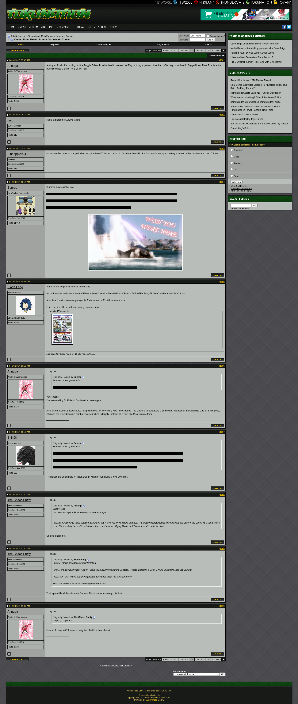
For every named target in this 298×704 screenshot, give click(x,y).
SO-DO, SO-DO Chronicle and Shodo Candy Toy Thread (259, 123)
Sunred (12, 187)
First (166, 50)
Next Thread (124, 665)
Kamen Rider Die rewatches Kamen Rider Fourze (256, 102)
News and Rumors (64, 36)
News (23, 27)
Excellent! (238, 150)
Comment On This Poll (241, 188)
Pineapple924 (16, 154)
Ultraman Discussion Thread (245, 114)
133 (202, 50)
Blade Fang (15, 287)
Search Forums (239, 198)
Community (104, 44)
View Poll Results (239, 186)
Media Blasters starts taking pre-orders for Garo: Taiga (258, 48)
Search (208, 44)
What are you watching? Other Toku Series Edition (256, 97)
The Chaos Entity (19, 500)
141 (208, 50)
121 (176, 50)
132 (197, 50)
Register (55, 44)
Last (218, 50)
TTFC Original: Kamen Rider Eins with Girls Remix (256, 62)
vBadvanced (151, 700)
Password (183, 40)
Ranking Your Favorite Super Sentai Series (252, 52)
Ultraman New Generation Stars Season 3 (252, 57)
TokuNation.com (18, 36)
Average (238, 163)
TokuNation (33, 36)
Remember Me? (216, 36)
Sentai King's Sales (240, 128)
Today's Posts (162, 44)
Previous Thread (109, 665)
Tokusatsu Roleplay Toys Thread (247, 119)
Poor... (237, 176)
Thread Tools (214, 55)
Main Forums (47, 36)
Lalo (10, 120)
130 (186, 50)
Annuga (12, 65)
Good (236, 157)
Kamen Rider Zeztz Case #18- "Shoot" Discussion (256, 93)
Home (12, 27)
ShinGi (12, 437)
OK (235, 169)
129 (181, 50)
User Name (184, 36)
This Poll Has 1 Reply (241, 191)
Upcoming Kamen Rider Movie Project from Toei (255, 43)
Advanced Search (240, 208)
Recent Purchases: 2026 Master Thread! (251, 80)
